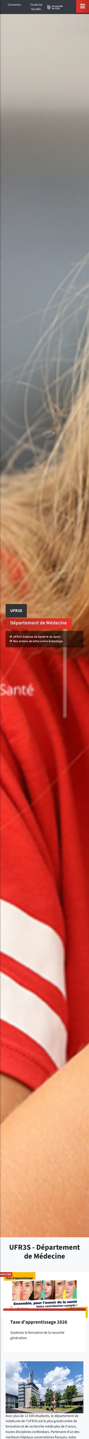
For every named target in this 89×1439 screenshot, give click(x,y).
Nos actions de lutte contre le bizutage (36, 641)
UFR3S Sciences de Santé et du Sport (35, 637)
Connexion (14, 5)
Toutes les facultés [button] (36, 7)
